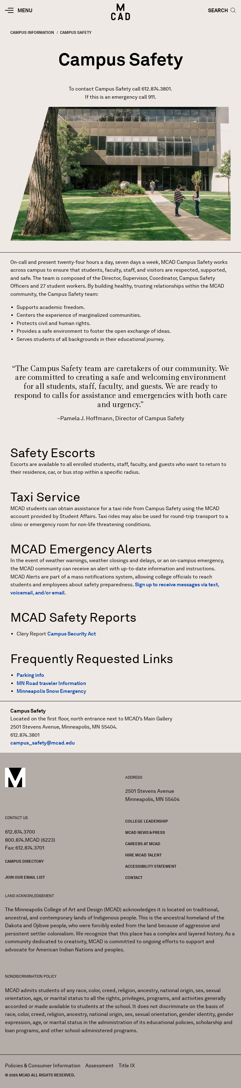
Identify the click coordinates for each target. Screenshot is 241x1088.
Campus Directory (24, 861)
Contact (133, 877)
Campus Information (32, 32)
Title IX (127, 1066)
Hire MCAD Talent (143, 855)
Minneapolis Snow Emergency (51, 691)
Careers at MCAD (142, 843)
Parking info (30, 675)
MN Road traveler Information (51, 683)
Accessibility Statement (150, 866)
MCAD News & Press (145, 832)
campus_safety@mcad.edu (42, 743)
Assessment (99, 1066)
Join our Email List (25, 877)
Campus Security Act (71, 634)
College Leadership (146, 821)
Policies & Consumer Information (42, 1066)
